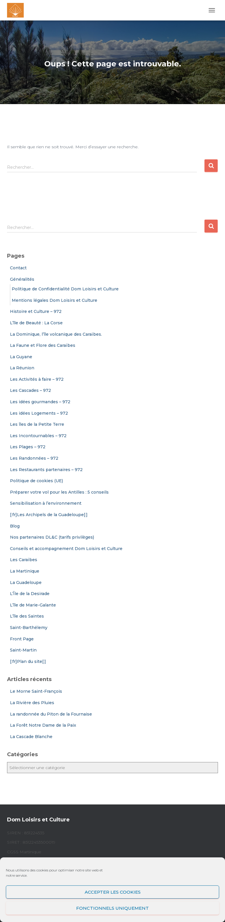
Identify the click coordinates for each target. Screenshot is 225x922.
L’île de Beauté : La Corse (36, 322)
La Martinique (24, 571)
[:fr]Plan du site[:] (28, 661)
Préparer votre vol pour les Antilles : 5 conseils (59, 492)
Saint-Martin (23, 650)
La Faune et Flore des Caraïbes (42, 345)
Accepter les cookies (113, 892)
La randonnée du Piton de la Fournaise (51, 714)
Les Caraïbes (23, 559)
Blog (15, 526)
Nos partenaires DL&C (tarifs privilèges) (52, 537)
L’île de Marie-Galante (33, 605)
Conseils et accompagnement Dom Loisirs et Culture (66, 548)
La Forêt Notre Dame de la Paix (43, 725)
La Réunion (22, 367)
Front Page (22, 639)
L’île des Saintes (27, 616)
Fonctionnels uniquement (112, 908)
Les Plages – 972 (27, 446)
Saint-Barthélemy (28, 627)
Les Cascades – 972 (30, 390)
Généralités (22, 279)
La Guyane (21, 356)
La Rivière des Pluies (32, 702)
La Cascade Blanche (31, 736)
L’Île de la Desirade (30, 593)
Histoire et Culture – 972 (36, 311)
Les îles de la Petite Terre (37, 424)
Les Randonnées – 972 (34, 458)
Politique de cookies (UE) (36, 480)
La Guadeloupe (26, 582)
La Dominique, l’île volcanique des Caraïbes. (56, 334)
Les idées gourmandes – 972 (40, 401)
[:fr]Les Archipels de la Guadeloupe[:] (49, 514)
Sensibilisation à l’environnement (45, 503)
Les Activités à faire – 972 (37, 379)
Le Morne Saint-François (36, 691)
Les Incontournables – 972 (38, 435)
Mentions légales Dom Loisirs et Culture (54, 300)
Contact (18, 267)
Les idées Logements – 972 (39, 413)
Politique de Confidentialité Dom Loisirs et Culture (65, 289)
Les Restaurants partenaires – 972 (46, 469)
